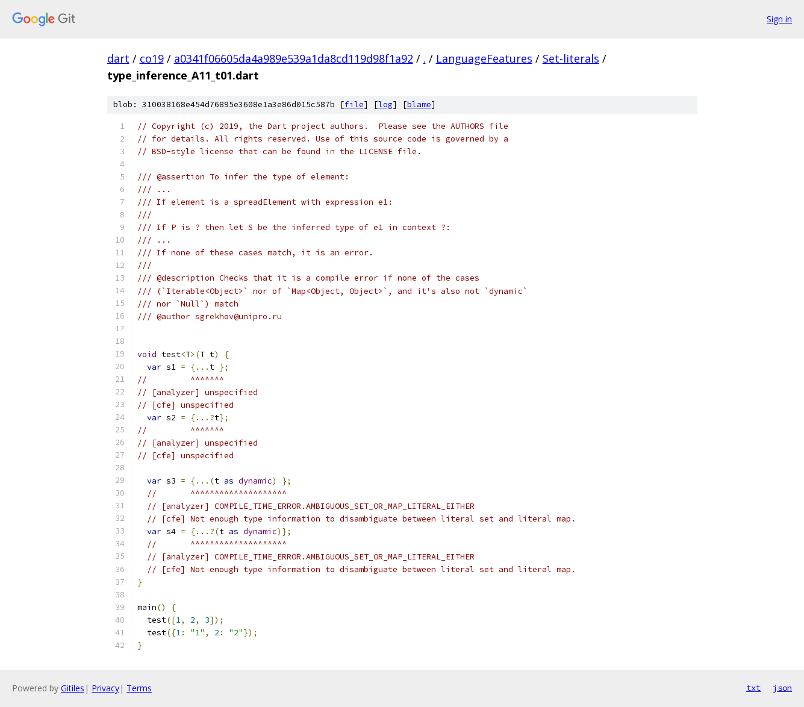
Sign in (779, 19)
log (385, 104)
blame (419, 104)
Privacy (105, 688)
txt (753, 687)
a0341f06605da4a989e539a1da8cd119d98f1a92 (293, 58)
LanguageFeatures (484, 58)
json (782, 687)
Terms (139, 688)
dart (118, 58)
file (354, 104)
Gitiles (72, 688)
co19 (152, 58)
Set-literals (571, 58)
